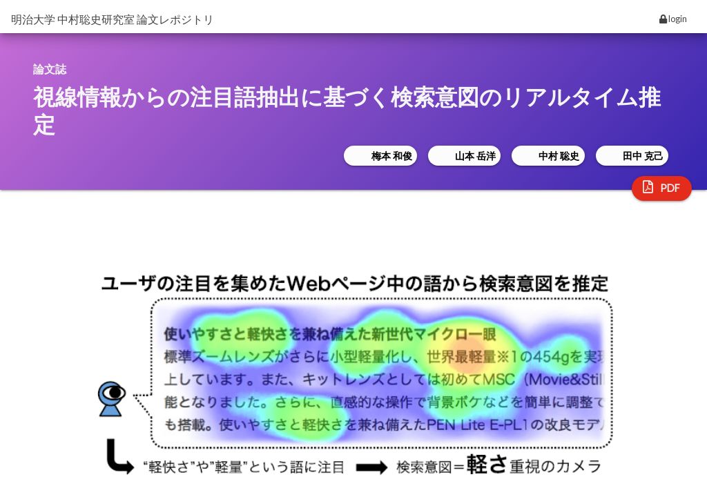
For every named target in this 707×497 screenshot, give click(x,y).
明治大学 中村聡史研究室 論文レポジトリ (112, 19)
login (673, 18)
